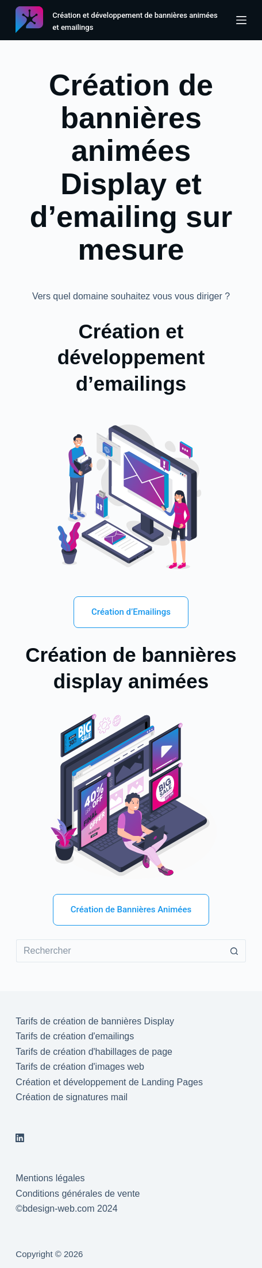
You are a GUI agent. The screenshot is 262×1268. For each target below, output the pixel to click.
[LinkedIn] (20, 1138)
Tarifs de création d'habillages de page (94, 1052)
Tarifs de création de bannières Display (95, 1021)
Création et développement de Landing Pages (109, 1082)
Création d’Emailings (131, 612)
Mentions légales (50, 1178)
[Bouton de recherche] (234, 950)
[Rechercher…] (119, 950)
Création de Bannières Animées (131, 909)
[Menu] (241, 20)
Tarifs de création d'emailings (75, 1036)
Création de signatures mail (72, 1097)
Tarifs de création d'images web (80, 1067)
